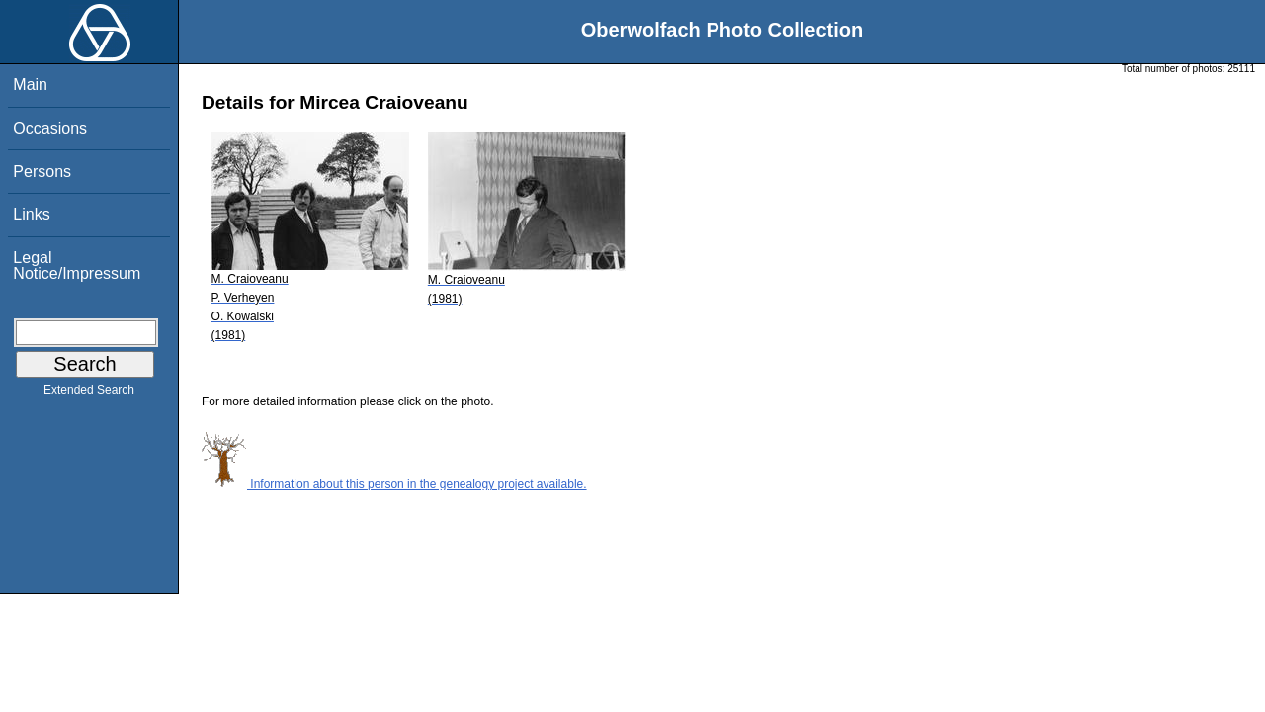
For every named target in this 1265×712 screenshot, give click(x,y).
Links (31, 214)
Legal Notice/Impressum (76, 265)
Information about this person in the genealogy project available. (394, 483)
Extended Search (88, 394)
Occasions (50, 128)
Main (30, 84)
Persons (42, 171)
